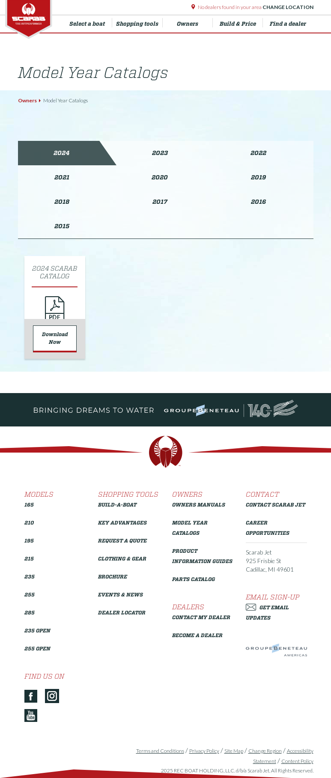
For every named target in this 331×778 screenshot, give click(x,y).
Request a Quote (122, 540)
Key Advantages (122, 522)
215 (29, 558)
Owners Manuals (198, 504)
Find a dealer (288, 24)
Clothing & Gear (122, 558)
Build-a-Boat (117, 504)
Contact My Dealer (201, 617)
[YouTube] (34, 716)
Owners (195, 22)
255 (29, 594)
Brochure (112, 576)
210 (29, 522)
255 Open (37, 648)
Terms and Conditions (160, 751)
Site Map (233, 751)
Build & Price (241, 22)
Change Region (265, 751)
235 (29, 576)
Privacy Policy (204, 751)
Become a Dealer (197, 635)
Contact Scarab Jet (275, 504)
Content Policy (297, 761)
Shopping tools (139, 22)
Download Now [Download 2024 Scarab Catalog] (55, 338)
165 (29, 504)
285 (29, 612)
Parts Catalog (193, 579)
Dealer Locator (122, 612)
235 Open (37, 630)
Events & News (120, 594)
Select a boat (90, 22)
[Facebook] (34, 696)
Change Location (287, 7)
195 (29, 540)
